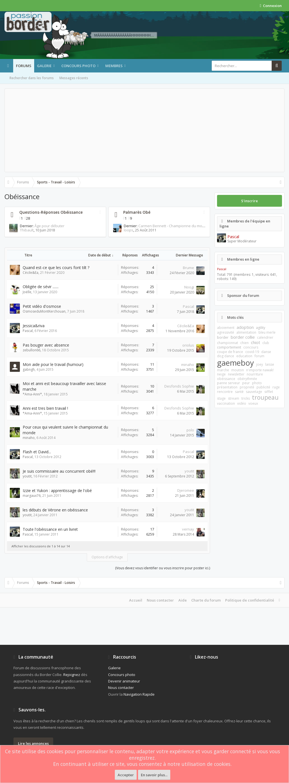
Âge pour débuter (39, 225)
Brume (188, 267)
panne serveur (228, 383)
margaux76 (32, 495)
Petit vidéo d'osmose (42, 306)
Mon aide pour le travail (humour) (53, 364)
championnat (227, 342)
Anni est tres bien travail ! (45, 408)
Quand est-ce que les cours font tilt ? (56, 267)
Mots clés (235, 317)
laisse (269, 364)
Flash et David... (37, 451)
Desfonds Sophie (179, 386)
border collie (243, 337)
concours (250, 347)
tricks (245, 398)
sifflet (268, 391)
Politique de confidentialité (249, 600)
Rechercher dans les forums (32, 78)
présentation (227, 387)
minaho (187, 364)
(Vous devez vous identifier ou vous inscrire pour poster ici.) (162, 568)
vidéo (241, 403)
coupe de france (230, 351)
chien (244, 342)
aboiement (225, 327)
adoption (245, 327)
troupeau (265, 397)
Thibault (16, 230)
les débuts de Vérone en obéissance (55, 510)
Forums (23, 65)
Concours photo (78, 65)
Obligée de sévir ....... (41, 286)
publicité (263, 387)
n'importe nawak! (260, 370)
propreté (247, 387)
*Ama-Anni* (32, 394)
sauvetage (254, 391)
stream (233, 398)
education (244, 356)
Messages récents (73, 78)
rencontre (225, 391)
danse (266, 351)
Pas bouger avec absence (46, 345)
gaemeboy (235, 363)
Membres (114, 65)
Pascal (188, 306)
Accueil (135, 600)
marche (223, 370)
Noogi (189, 287)
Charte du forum (206, 600)
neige (221, 374)
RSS (100, 212)
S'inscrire (249, 200)
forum (259, 356)
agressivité (225, 332)
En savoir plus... (154, 774)
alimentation (246, 332)
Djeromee (185, 490)
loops (118, 230)
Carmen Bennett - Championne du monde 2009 (167, 225)
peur (246, 383)
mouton (237, 370)
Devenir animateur (124, 681)
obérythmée (247, 378)
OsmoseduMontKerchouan (44, 311)
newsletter (236, 374)
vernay (188, 529)
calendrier (265, 337)
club (265, 342)
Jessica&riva (34, 325)
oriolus (188, 345)
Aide (182, 600)
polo (190, 430)
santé (239, 391)
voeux (253, 403)
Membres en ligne (243, 259)
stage (221, 398)
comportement (229, 347)
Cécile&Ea (30, 272)
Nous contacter (160, 600)
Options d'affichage (107, 557)
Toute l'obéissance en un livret (50, 529)
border (223, 337)
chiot (255, 342)
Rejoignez (71, 674)
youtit (27, 476)
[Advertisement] (144, 130)
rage (276, 387)
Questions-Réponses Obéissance (51, 212)
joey (259, 364)
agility (260, 327)
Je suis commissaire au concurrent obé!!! (59, 471)
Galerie (44, 65)
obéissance (226, 378)
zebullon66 (31, 350)
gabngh (29, 369)
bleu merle (267, 332)
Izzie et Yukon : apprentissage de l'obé (57, 490)
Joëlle (27, 292)
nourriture (255, 374)
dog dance (225, 356)
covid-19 (252, 351)
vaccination (226, 403)
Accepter (126, 774)
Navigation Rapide (139, 694)
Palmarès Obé (136, 212)
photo (257, 383)
